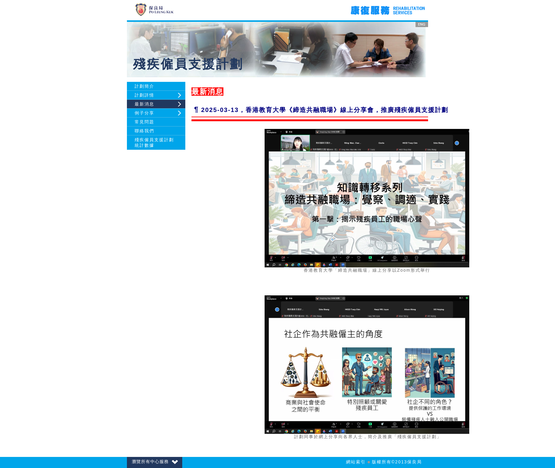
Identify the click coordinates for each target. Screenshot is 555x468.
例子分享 (144, 112)
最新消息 (144, 104)
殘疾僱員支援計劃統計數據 (154, 142)
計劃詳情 (144, 95)
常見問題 (144, 121)
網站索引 (356, 461)
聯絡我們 (144, 130)
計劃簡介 (144, 86)
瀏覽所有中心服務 (155, 461)
